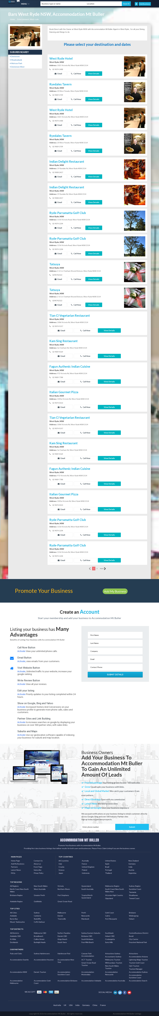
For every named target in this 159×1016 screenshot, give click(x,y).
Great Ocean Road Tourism (88, 964)
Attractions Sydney (112, 953)
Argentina (132, 873)
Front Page (38, 867)
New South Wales (41, 886)
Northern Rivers (64, 889)
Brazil (107, 867)
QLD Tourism (134, 966)
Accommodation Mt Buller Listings (127, 1014)
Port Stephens (63, 895)
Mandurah (85, 919)
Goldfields (38, 901)
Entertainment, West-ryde (28, 19)
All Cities (13, 913)
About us (37, 864)
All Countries (64, 861)
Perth (83, 913)
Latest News (16, 870)
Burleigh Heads (40, 942)
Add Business (144, 4)
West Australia (39, 889)
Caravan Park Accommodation (87, 954)
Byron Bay (14, 919)
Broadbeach (38, 936)
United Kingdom (88, 867)
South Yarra (62, 942)
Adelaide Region (16, 901)
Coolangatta (110, 939)
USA (71, 1005)
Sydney (37, 913)
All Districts (14, 933)
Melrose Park (16, 63)
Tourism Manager (135, 969)
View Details (93, 73)
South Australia (87, 889)
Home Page (15, 861)
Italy (60, 864)
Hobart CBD (110, 936)
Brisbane (132, 913)
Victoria (61, 886)
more (103, 568)
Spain (107, 864)
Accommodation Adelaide (91, 981)
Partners (14, 867)
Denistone (15, 56)
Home (12, 19)
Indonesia (85, 873)
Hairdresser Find (64, 953)
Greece (61, 870)
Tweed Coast (134, 898)
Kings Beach (62, 939)
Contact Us (38, 861)
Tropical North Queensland (87, 896)
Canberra (37, 916)
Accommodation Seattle (19, 960)
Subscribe (37, 870)
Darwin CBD (62, 936)
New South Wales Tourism (112, 967)
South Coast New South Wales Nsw (114, 890)
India (130, 867)
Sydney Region (134, 886)
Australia (85, 861)
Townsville (62, 919)
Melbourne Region (112, 886)
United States (110, 861)
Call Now (76, 73)
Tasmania (132, 892)
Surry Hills (109, 942)
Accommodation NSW (18, 972)
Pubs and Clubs (16, 953)
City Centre (133, 939)
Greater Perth (39, 895)
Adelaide (13, 916)
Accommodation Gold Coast (42, 982)
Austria (131, 870)
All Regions (14, 886)
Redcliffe (37, 919)
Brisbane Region (16, 895)
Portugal (108, 870)
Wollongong (133, 916)
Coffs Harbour (39, 922)
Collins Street (39, 939)
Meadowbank (16, 60)
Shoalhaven (133, 895)
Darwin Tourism (40, 972)
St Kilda (13, 939)
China (95, 1005)
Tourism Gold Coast (136, 963)
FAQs (13, 873)
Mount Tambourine (17, 922)
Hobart (131, 919)
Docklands (14, 942)
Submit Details (115, 674)
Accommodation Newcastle (111, 973)
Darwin (60, 916)
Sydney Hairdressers (42, 953)
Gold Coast (109, 913)
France (84, 864)
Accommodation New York (66, 961)
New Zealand (133, 861)
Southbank (109, 933)
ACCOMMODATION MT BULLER (79, 840)
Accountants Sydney (113, 957)
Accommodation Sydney (138, 972)
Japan (61, 873)
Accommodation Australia (115, 981)
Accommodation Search (138, 981)
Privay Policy (38, 873)
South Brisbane (87, 939)
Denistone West (17, 67)
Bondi (131, 936)
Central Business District (138, 933)
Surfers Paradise (64, 933)
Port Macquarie (111, 919)
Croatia (61, 867)
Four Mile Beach (87, 942)
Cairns (107, 916)
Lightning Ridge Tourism (138, 960)
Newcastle (85, 916)
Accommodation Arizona (138, 957)
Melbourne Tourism (112, 960)
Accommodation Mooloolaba (87, 973)
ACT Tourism (86, 960)
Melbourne (62, 913)
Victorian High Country (114, 895)
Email (58, 73)
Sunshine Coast (135, 889)
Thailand (108, 873)
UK (65, 1005)
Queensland (86, 886)
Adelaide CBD (15, 936)
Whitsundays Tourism (113, 963)
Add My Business (115, 591)
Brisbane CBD (86, 936)
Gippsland (109, 898)
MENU (25, 4)
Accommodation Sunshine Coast (64, 973)
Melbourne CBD (40, 933)
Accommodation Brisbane (67, 981)
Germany (132, 864)
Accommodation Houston (44, 960)
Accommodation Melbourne (16, 982)
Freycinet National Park (138, 942)
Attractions (133, 953)
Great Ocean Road (65, 901)
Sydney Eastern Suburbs (90, 933)
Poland (84, 870)
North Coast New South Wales (19, 890)
